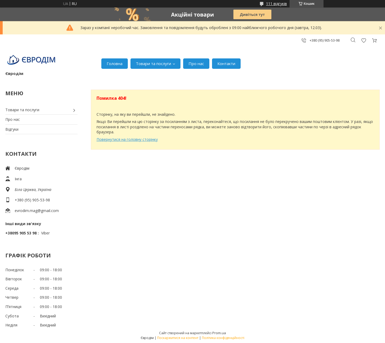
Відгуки (11, 129)
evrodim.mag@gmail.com (37, 210)
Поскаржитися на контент (177, 338)
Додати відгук (363, 40)
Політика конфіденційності (223, 338)
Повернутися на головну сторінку (127, 139)
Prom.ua (219, 332)
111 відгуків (276, 3)
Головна (114, 63)
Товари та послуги (153, 63)
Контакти (226, 63)
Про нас (196, 63)
